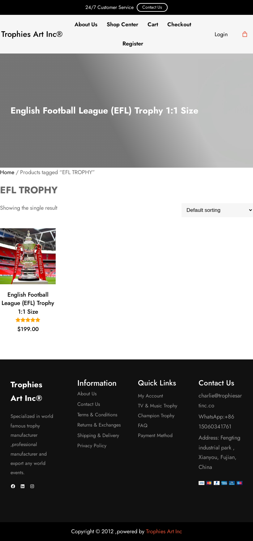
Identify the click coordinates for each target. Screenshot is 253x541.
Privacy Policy (91, 445)
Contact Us (152, 7)
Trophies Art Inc (164, 531)
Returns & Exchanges (99, 424)
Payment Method (155, 435)
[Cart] (245, 34)
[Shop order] (217, 210)
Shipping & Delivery (98, 435)
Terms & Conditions (97, 414)
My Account (150, 395)
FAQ (143, 425)
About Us (86, 393)
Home (7, 172)
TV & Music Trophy (157, 405)
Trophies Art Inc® (31, 34)
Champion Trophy (156, 415)
